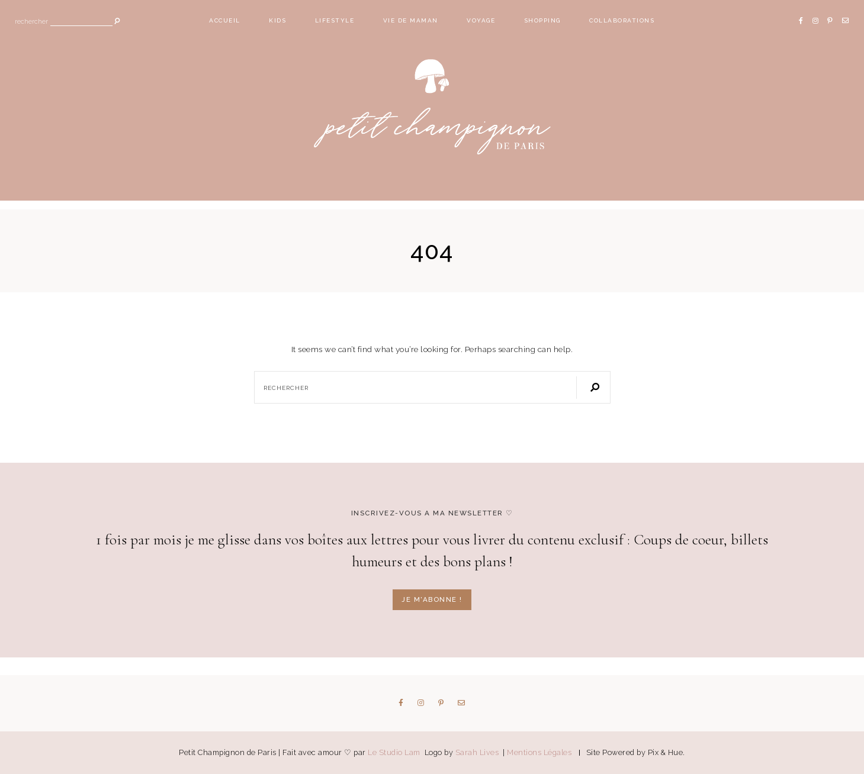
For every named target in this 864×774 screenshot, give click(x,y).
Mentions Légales (539, 752)
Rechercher (31, 22)
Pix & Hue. (666, 752)
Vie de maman (410, 20)
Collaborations (621, 20)
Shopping (542, 20)
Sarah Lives (478, 752)
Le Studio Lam (395, 752)
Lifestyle (335, 20)
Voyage (481, 20)
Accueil (224, 20)
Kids (277, 20)
